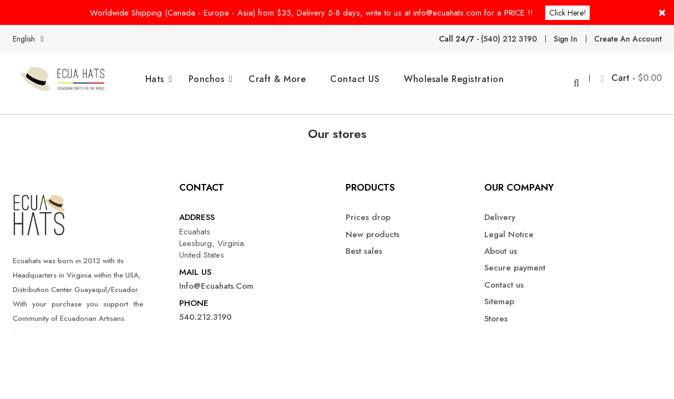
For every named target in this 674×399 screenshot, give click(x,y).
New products (372, 225)
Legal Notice (509, 225)
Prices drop (368, 208)
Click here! (568, 12)
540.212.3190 (205, 308)
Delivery (499, 208)
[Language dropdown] (30, 38)
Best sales (364, 242)
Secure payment (514, 259)
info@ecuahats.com (216, 277)
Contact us (504, 276)
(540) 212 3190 (509, 38)
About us (500, 242)
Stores (496, 309)
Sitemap (499, 293)
